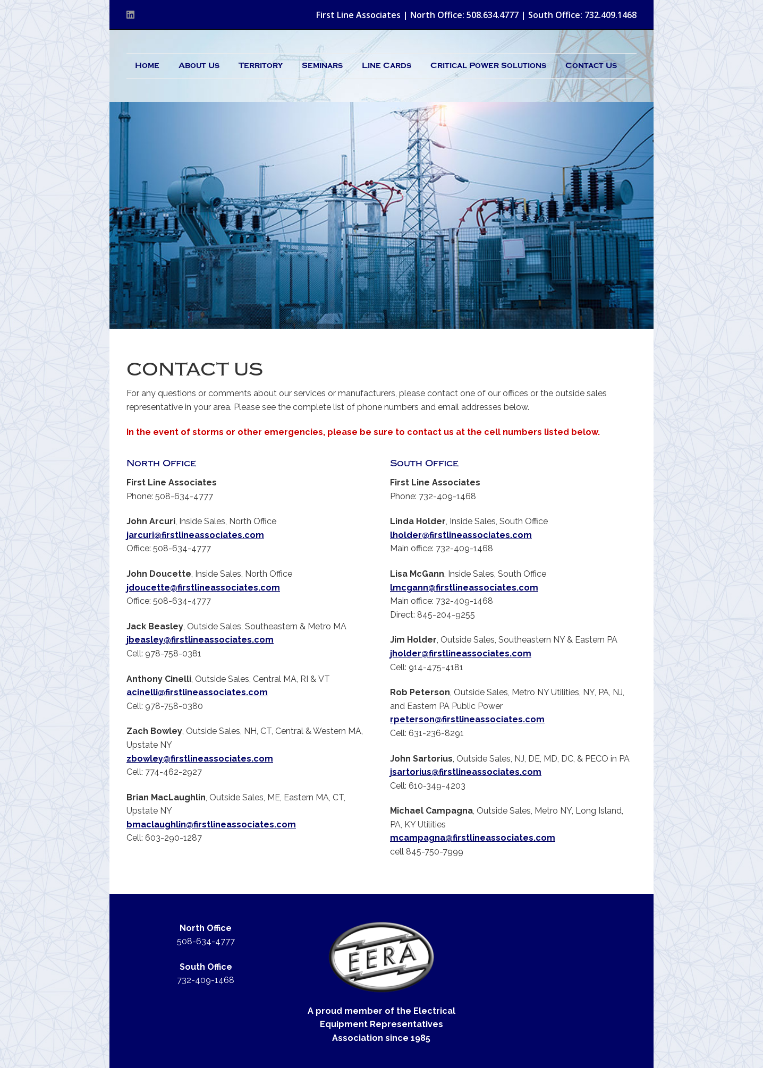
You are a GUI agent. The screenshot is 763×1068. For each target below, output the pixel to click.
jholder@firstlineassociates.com (460, 653)
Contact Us (591, 65)
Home (147, 65)
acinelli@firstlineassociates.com (197, 692)
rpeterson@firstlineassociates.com (467, 719)
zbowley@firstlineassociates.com (199, 759)
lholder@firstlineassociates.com (461, 535)
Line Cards (386, 65)
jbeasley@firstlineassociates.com (200, 640)
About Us (199, 65)
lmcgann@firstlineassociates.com (464, 588)
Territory (261, 65)
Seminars (322, 65)
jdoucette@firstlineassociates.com (203, 588)
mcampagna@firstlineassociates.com (472, 838)
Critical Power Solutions (488, 65)
